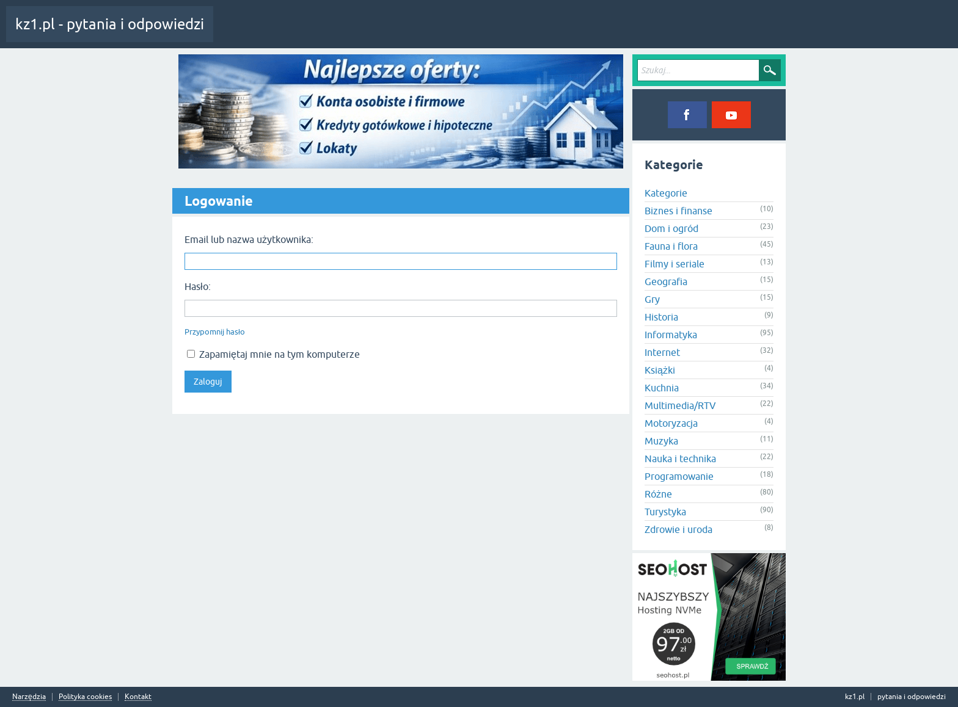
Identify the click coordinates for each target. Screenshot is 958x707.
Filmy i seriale (674, 263)
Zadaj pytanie (433, 33)
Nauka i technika (680, 458)
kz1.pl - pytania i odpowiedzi (109, 24)
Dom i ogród (671, 228)
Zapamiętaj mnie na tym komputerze (273, 354)
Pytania (301, 33)
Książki (660, 369)
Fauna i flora (671, 246)
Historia (661, 316)
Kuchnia (662, 387)
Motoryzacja (671, 423)
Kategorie (381, 33)
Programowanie (679, 476)
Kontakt (138, 697)
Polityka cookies (85, 697)
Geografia (666, 281)
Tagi (339, 33)
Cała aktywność (249, 33)
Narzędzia (29, 697)
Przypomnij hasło (215, 331)
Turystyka (665, 511)
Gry (652, 299)
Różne (658, 493)
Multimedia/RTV (680, 405)
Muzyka (661, 440)
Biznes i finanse (678, 210)
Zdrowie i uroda (678, 529)
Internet (662, 352)
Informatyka (671, 334)
